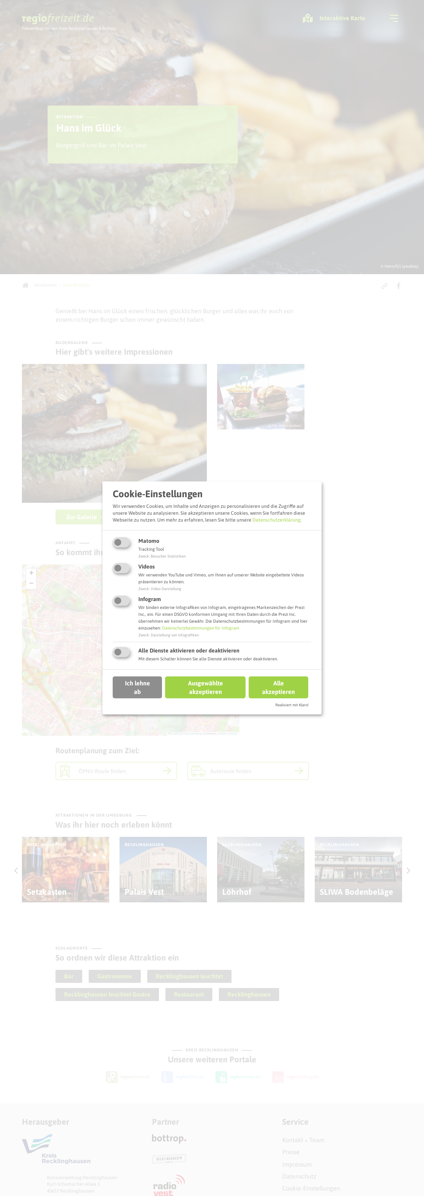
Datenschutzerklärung (276, 519)
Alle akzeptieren (278, 687)
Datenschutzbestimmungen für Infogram (200, 628)
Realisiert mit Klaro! (292, 705)
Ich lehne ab (137, 687)
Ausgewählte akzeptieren (205, 687)
